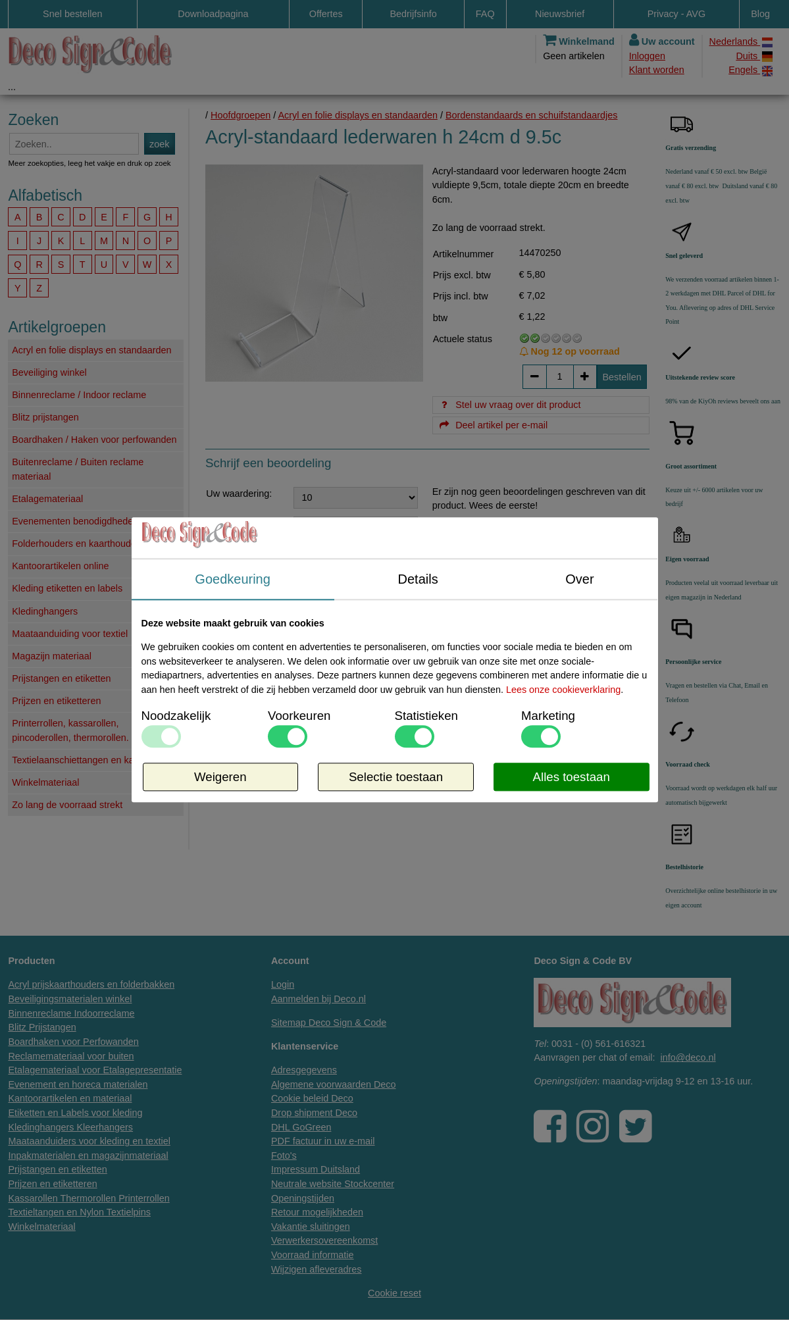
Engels (750, 70)
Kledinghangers (45, 611)
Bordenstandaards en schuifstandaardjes (531, 115)
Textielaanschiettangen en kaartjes (84, 760)
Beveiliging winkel (49, 372)
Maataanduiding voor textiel (70, 633)
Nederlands (741, 41)
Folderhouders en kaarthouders (78, 543)
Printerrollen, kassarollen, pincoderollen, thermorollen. (70, 730)
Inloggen (647, 56)
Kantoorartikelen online (60, 566)
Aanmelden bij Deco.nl (318, 999)
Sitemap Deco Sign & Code (328, 1022)
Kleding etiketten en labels (67, 588)
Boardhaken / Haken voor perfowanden (94, 439)
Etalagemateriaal (47, 499)
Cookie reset (394, 1293)
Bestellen (622, 377)
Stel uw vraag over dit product (509, 404)
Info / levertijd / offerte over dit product (404, 764)
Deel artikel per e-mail (492, 425)
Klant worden (656, 69)
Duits (754, 56)
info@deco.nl (687, 1057)
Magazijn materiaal (51, 656)
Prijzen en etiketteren (56, 701)
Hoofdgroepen (240, 115)
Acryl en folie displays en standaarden (91, 350)
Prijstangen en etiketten (61, 678)
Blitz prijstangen (45, 417)
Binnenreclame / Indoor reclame (79, 395)
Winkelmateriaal (45, 782)
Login (282, 984)
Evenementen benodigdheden (75, 521)
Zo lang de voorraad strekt (67, 805)
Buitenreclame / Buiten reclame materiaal (77, 469)
